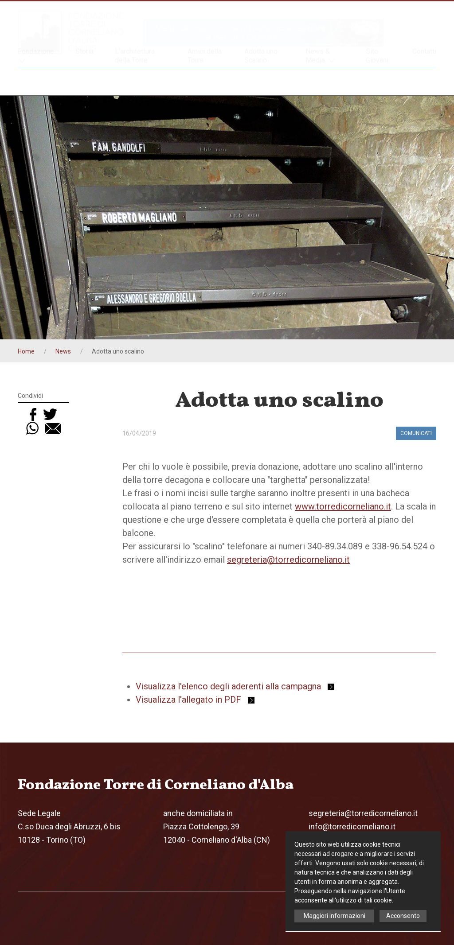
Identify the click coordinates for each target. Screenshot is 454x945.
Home (26, 351)
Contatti (424, 74)
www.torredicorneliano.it (343, 506)
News (63, 351)
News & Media (320, 82)
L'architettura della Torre (135, 81)
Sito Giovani (377, 81)
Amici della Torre (205, 81)
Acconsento (403, 915)
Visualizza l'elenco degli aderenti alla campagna (235, 686)
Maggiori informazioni (334, 915)
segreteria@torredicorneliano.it (288, 559)
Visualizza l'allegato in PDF (195, 699)
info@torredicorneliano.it (352, 826)
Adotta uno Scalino (261, 81)
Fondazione (36, 82)
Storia (84, 77)
